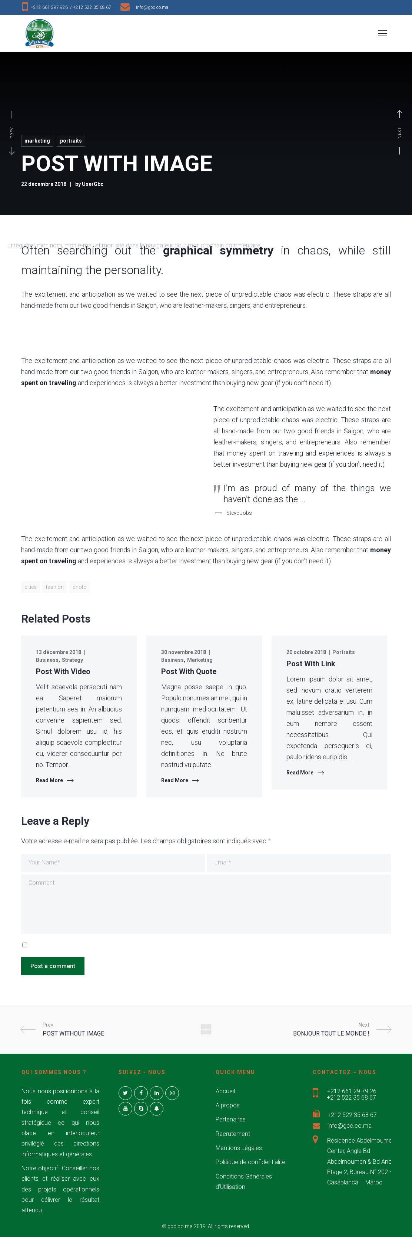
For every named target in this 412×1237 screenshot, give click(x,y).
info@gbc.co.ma (152, 7)
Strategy (72, 660)
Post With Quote (188, 671)
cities (30, 587)
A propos (228, 1105)
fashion (55, 587)
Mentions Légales (239, 1147)
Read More (49, 780)
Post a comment (52, 966)
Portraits (71, 141)
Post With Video (63, 671)
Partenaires (231, 1119)
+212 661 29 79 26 (351, 1091)
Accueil (225, 1091)
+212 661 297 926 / (52, 7)
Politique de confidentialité (250, 1162)
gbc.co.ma (180, 1226)
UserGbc (92, 184)
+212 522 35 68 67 (93, 7)
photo (80, 587)
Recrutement (233, 1133)
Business (47, 660)
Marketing (37, 141)
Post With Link (310, 663)
